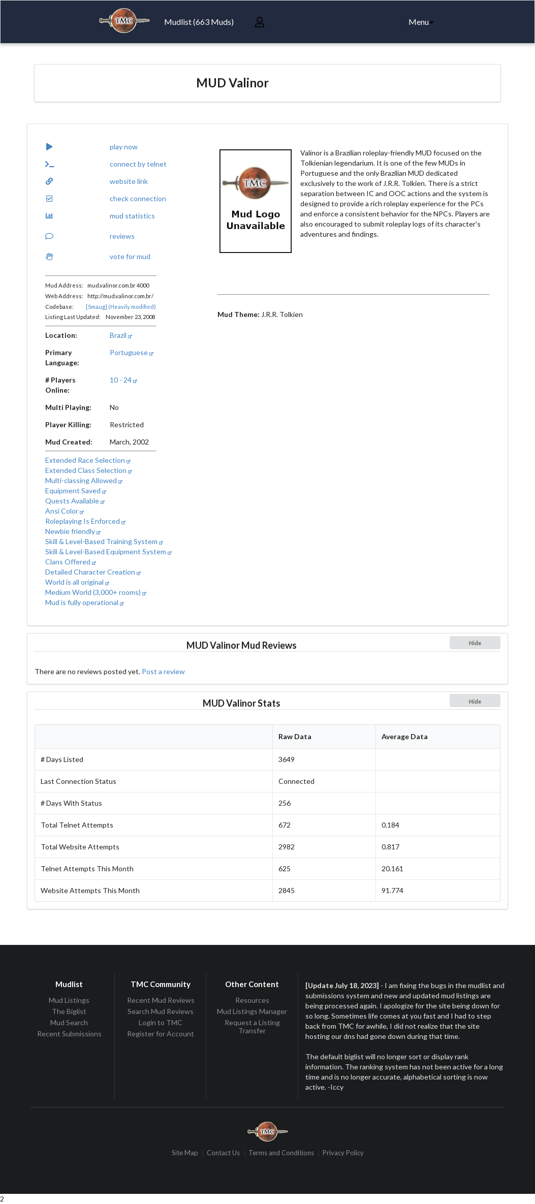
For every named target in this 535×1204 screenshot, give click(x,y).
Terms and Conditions (281, 1153)
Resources (252, 1000)
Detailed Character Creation (93, 571)
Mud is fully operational (84, 602)
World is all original (77, 582)
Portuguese (131, 352)
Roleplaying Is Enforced (85, 521)
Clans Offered (70, 561)
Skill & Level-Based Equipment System (108, 551)
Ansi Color (64, 510)
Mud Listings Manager (252, 1011)
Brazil (121, 335)
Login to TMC (160, 1022)
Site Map (185, 1153)
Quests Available (75, 500)
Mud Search (69, 1022)
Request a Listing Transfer (252, 1026)
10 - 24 (123, 379)
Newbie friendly (73, 531)
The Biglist (69, 1011)
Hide (475, 643)
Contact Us (223, 1153)
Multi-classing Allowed (83, 480)
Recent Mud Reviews (161, 1000)
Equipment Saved (75, 490)
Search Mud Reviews (161, 1011)
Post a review (163, 671)
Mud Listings (69, 1000)
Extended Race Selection (88, 460)
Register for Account (160, 1033)
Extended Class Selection (88, 470)
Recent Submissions (69, 1033)
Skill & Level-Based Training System (104, 541)
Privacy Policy (343, 1153)
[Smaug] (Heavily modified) (121, 306)
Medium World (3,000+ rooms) (95, 592)
